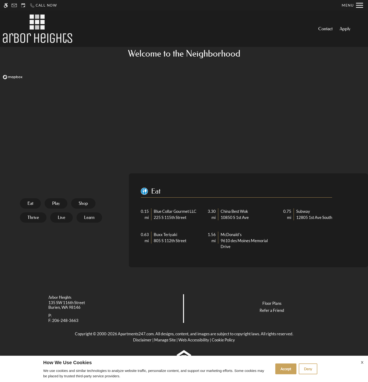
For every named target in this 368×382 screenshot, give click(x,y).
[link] (92, 305)
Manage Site (165, 339)
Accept (285, 369)
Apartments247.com (136, 333)
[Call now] (43, 5)
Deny (308, 369)
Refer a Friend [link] (272, 310)
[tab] (30, 203)
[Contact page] (14, 5)
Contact (325, 28)
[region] (184, 124)
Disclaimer (142, 339)
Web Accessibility (193, 339)
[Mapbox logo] (12, 77)
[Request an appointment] (23, 5)
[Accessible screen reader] (6, 5)
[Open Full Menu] (352, 5)
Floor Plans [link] (271, 303)
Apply (345, 28)
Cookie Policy (223, 339)
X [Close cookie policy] (362, 362)
